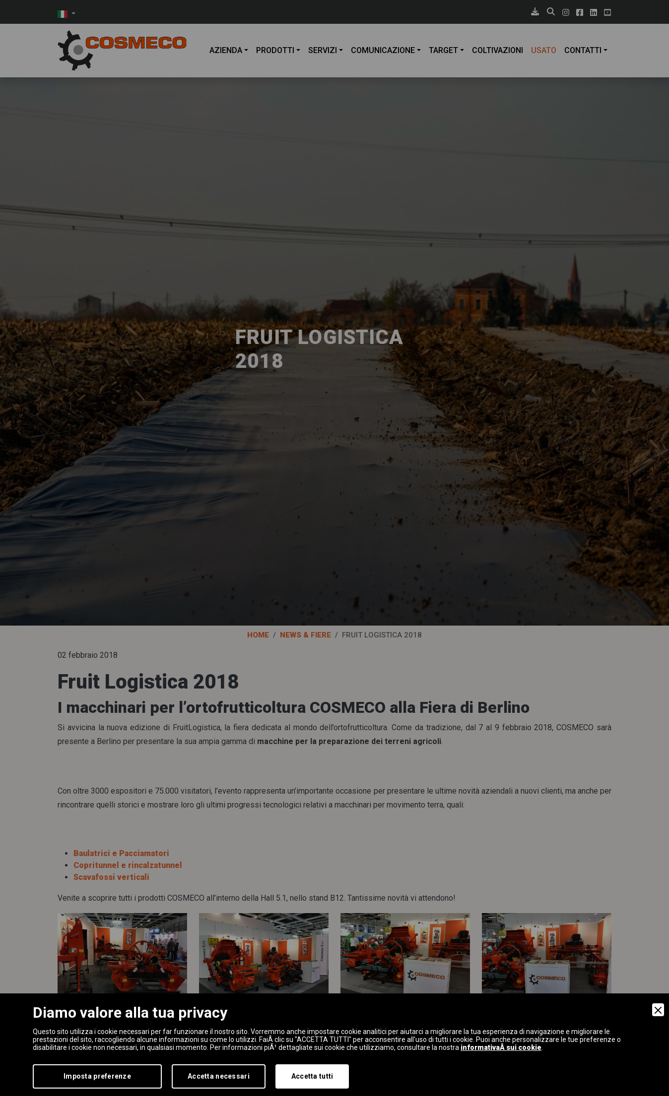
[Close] (658, 1009)
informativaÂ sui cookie (501, 1047)
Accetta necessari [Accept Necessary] (219, 1076)
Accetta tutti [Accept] (312, 1076)
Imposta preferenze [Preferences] (97, 1076)
